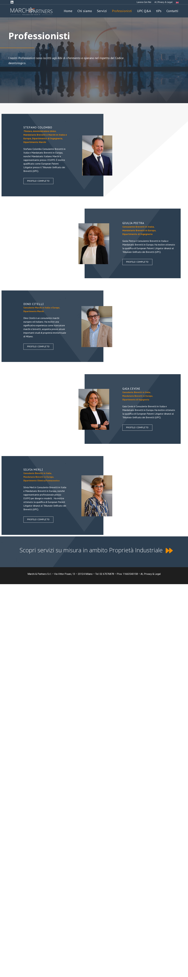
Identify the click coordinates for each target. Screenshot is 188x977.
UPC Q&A (144, 11)
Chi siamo (84, 11)
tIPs (158, 11)
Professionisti (122, 11)
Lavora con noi (144, 2)
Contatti (172, 11)
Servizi (102, 11)
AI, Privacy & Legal (163, 2)
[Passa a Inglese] (177, 2)
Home (68, 11)
